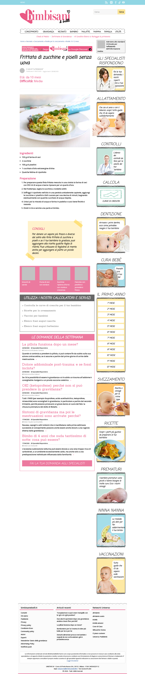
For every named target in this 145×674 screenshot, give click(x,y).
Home (22, 41)
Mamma (97, 31)
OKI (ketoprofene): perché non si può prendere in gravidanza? (52, 387)
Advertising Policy (27, 644)
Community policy (27, 631)
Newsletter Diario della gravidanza (34, 640)
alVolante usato (98, 616)
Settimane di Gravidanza (61, 36)
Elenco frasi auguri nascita (40, 321)
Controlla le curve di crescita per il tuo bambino (52, 305)
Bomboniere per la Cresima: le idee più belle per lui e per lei (71, 630)
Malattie (86, 31)
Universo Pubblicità (100, 637)
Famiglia (108, 31)
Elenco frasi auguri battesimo (41, 326)
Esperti (23, 637)
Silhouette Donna (99, 630)
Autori (23, 634)
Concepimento (31, 31)
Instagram (111, 2)
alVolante (96, 613)
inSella (95, 620)
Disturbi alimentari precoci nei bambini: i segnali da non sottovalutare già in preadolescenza (71, 637)
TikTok (119, 2)
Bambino (74, 31)
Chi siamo (24, 616)
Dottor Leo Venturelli (30, 446)
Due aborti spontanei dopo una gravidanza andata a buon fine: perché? (73, 620)
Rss (106, 2)
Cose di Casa (97, 626)
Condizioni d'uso (27, 628)
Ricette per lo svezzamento (54, 41)
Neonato (62, 31)
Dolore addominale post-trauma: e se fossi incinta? (56, 366)
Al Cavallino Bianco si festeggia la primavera (92, 36)
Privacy (23, 622)
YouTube (123, 2)
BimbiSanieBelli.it (45, 16)
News (22, 2)
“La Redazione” (38, 69)
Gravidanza (48, 31)
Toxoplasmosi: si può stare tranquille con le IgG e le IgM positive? (72, 614)
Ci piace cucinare (99, 633)
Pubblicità (24, 619)
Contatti (24, 613)
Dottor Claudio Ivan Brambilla (33, 422)
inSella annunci (98, 623)
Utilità (118, 31)
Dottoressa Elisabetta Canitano (34, 350)
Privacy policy (26, 625)
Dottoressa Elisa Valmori (32, 374)
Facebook (116, 2)
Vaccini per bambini (36, 315)
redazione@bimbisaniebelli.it (67, 669)
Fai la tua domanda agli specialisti (57, 463)
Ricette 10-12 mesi (72, 41)
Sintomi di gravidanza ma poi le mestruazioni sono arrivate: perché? (51, 414)
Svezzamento (39, 41)
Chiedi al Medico (42, 36)
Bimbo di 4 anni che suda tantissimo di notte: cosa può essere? (54, 438)
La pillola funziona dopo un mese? (50, 344)
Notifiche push (26, 647)
